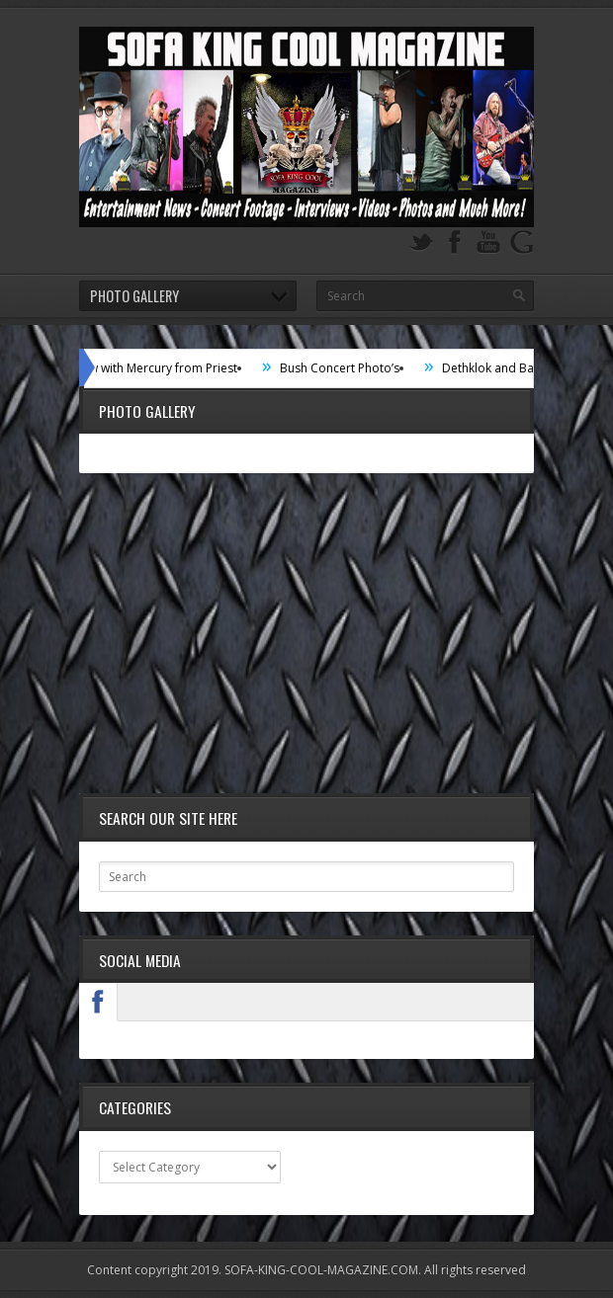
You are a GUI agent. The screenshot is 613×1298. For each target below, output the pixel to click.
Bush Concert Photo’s (345, 368)
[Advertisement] (306, 635)
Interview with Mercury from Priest (148, 368)
